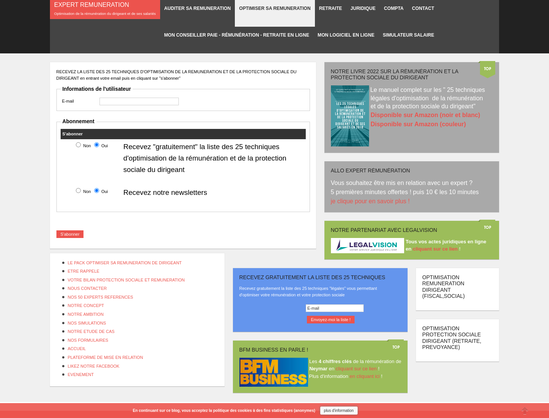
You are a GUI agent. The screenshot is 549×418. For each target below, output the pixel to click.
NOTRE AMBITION (86, 314)
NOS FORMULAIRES (88, 340)
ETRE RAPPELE (84, 271)
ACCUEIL (77, 348)
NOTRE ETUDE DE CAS (91, 331)
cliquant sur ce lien (356, 368)
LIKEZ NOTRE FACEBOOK (94, 366)
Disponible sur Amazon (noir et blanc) (425, 115)
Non (87, 145)
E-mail (68, 101)
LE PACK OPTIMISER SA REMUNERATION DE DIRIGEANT (125, 262)
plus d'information (339, 410)
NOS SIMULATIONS (87, 323)
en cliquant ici (365, 376)
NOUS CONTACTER (87, 288)
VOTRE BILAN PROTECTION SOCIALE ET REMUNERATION (126, 280)
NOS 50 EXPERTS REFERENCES (100, 297)
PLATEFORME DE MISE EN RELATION (105, 357)
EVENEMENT (81, 374)
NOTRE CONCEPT (86, 305)
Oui (104, 145)
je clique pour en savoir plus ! (371, 201)
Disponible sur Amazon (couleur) (418, 124)
